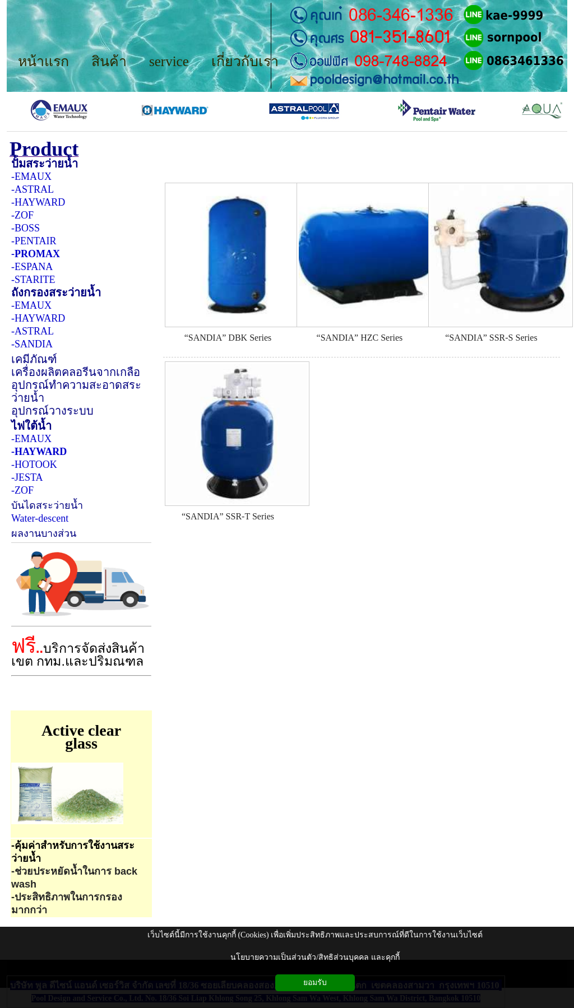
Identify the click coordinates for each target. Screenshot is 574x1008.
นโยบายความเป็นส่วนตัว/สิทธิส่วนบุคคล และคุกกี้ (314, 957)
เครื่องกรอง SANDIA (261, 171)
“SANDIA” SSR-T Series (228, 516)
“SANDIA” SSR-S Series (491, 337)
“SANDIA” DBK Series (228, 337)
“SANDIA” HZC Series (360, 337)
